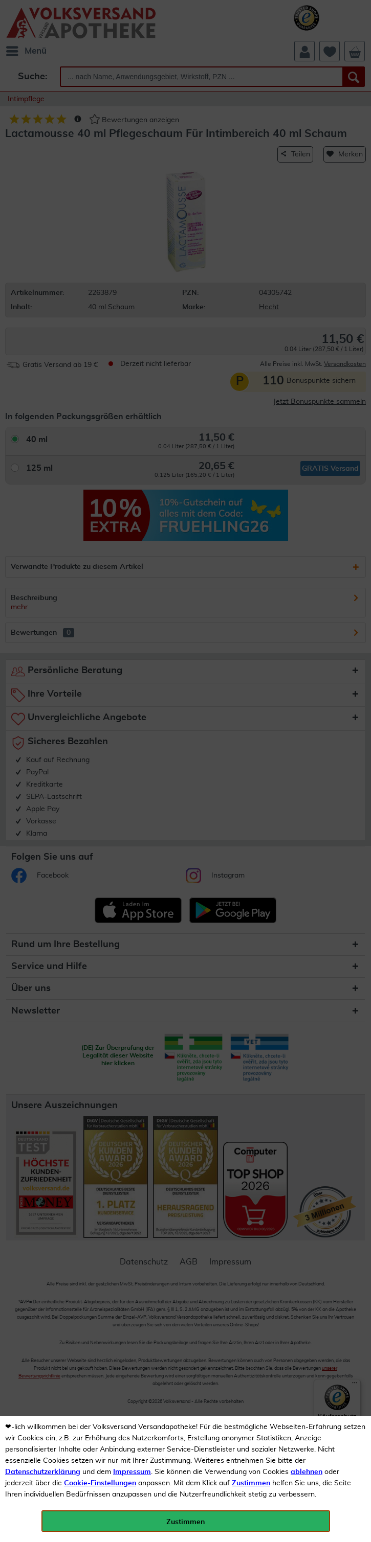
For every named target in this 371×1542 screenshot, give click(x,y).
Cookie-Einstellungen (100, 1483)
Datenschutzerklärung (42, 1472)
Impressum (132, 1472)
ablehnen (306, 1472)
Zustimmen (251, 1483)
